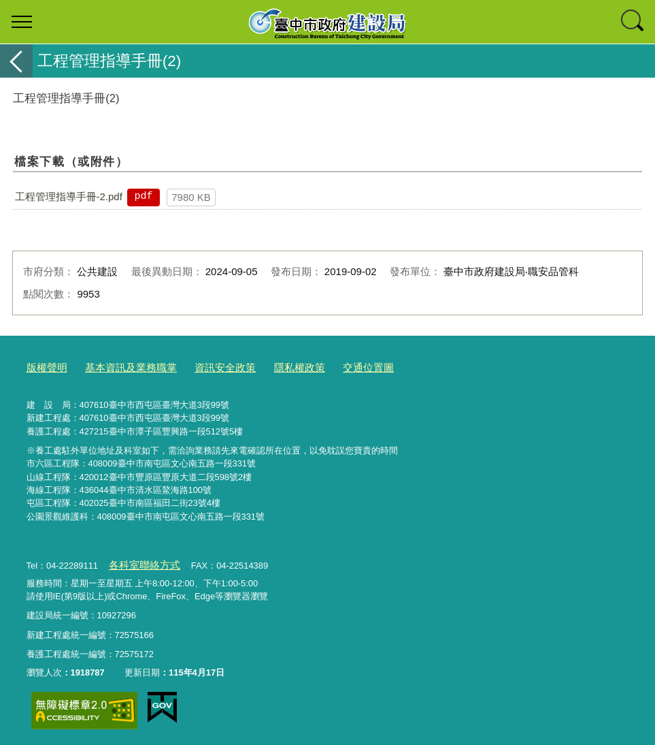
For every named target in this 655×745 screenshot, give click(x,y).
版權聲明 (44, 367)
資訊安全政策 (203, 367)
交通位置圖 (332, 367)
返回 (16, 61)
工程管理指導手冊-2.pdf (68, 196)
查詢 (633, 22)
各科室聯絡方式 (139, 562)
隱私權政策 (270, 367)
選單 (22, 22)
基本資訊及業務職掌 (119, 367)
